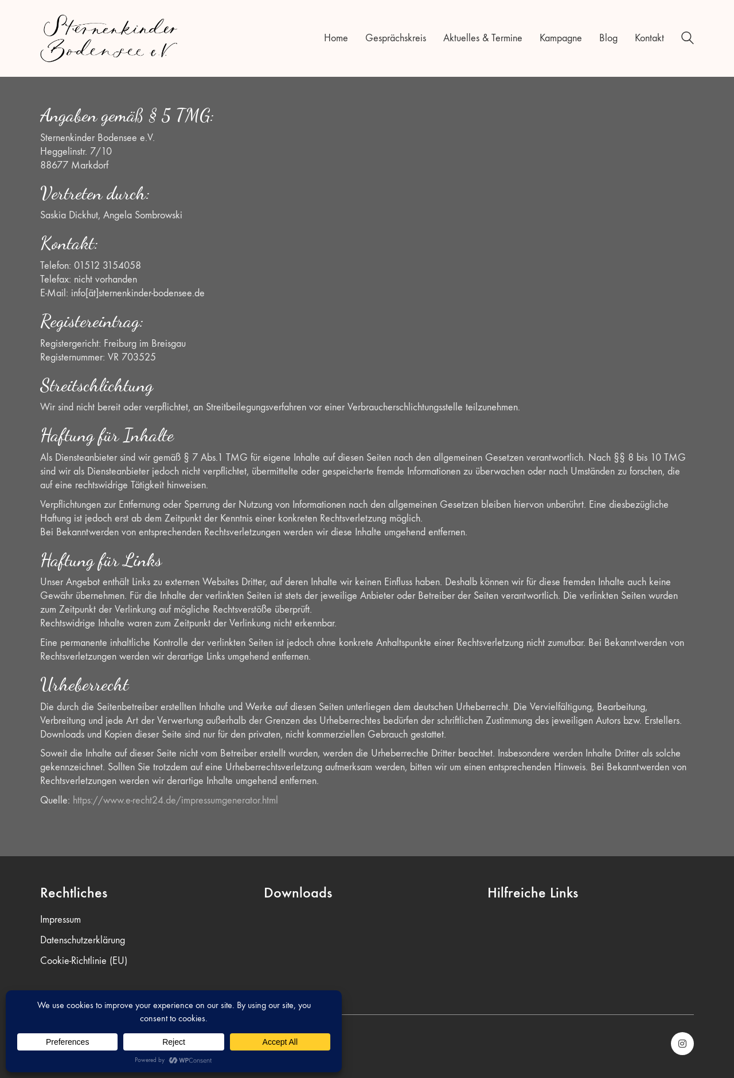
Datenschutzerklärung (82, 940)
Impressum (60, 920)
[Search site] (687, 40)
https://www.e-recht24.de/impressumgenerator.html (175, 800)
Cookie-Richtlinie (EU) (83, 961)
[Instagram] (682, 1043)
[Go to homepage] (109, 38)
